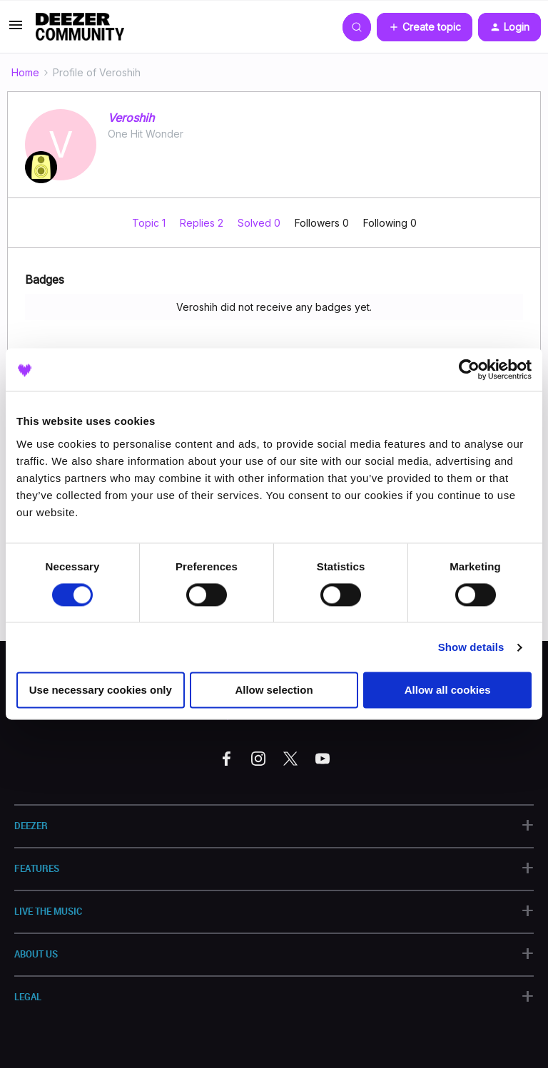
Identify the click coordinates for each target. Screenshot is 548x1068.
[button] (15, 30)
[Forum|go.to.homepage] (80, 27)
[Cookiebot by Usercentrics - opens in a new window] (469, 369)
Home (25, 72)
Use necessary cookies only (100, 690)
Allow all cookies (448, 690)
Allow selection (274, 690)
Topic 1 (150, 223)
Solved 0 (260, 223)
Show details (471, 647)
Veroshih (131, 118)
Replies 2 (203, 223)
